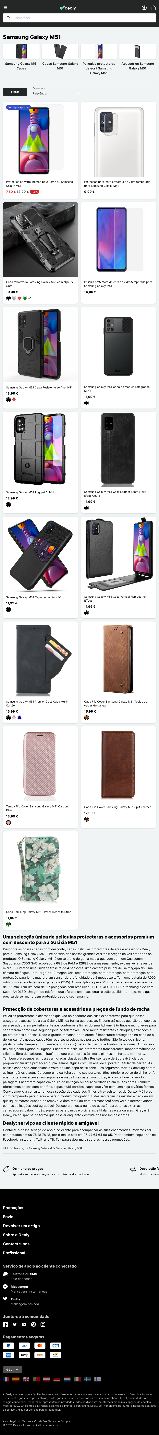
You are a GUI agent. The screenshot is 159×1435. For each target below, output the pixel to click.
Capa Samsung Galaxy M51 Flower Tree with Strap (38, 912)
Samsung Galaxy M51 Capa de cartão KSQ (33, 597)
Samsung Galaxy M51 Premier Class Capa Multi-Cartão (37, 703)
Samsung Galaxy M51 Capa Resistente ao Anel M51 (39, 387)
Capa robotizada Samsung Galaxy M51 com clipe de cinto (40, 284)
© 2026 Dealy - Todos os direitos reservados (30, 1425)
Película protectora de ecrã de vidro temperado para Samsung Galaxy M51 (118, 284)
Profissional (14, 1253)
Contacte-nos (16, 1244)
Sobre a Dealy (16, 1235)
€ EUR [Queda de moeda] (12, 1369)
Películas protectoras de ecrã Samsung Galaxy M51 (99, 68)
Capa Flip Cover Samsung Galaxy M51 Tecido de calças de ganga (115, 703)
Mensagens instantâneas (29, 1291)
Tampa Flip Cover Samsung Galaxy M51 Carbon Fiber (37, 808)
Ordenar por (39, 88)
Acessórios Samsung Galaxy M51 (137, 66)
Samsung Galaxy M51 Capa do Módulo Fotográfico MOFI (117, 388)
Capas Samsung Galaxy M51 (60, 66)
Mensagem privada (25, 1304)
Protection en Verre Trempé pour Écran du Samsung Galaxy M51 (39, 183)
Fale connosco (21, 1279)
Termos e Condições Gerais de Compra (46, 1421)
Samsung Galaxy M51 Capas (21, 66)
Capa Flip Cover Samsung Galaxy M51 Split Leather (117, 807)
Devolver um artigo (21, 1225)
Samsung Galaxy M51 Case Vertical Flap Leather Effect (115, 598)
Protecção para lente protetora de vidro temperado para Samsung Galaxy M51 (117, 183)
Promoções (13, 1207)
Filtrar (15, 91)
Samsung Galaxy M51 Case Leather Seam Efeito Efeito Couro (115, 493)
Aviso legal (9, 1421)
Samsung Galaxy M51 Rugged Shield (30, 492)
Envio (8, 1216)
